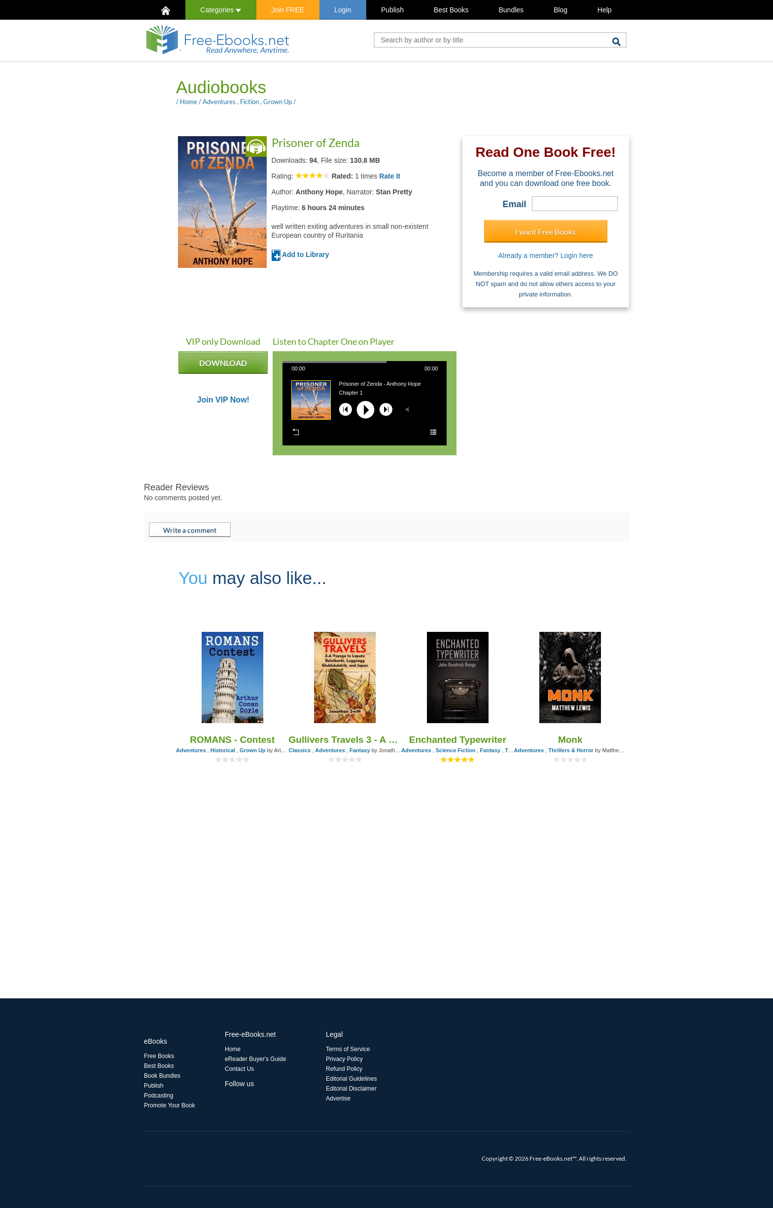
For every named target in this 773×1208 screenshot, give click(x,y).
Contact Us (239, 1068)
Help (604, 10)
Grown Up (277, 102)
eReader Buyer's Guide (255, 1059)
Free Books (159, 1056)
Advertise (338, 1098)
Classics (300, 750)
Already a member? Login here (545, 255)
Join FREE (287, 10)
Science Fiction (456, 750)
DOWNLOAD (223, 366)
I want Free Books (545, 231)
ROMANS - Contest (232, 739)
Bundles (511, 10)
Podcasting (158, 1095)
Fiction (249, 102)
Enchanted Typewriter (457, 739)
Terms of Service (348, 1049)
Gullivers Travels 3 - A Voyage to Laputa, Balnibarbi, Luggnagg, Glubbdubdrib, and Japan (345, 739)
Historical (223, 750)
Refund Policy (344, 1068)
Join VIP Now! (223, 400)
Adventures (219, 102)
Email (515, 204)
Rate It (389, 176)
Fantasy (360, 750)
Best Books (451, 10)
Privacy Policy (344, 1059)
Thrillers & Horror (571, 750)
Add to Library (300, 254)
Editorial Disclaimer (351, 1088)
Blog (560, 10)
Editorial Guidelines (351, 1078)
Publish (392, 10)
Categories (220, 10)
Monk (570, 739)
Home (188, 102)
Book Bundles (162, 1075)
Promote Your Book (169, 1105)
